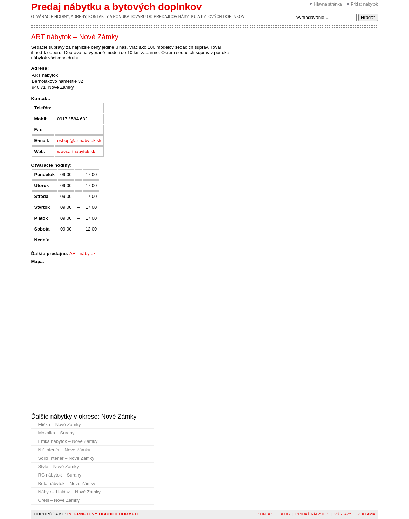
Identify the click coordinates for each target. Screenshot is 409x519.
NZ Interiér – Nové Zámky (64, 449)
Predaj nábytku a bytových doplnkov (116, 6)
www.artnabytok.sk (76, 151)
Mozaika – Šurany (56, 432)
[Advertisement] (272, 49)
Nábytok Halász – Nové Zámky (69, 491)
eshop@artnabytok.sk (79, 140)
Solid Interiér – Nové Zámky (66, 458)
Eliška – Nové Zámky (59, 424)
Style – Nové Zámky (58, 466)
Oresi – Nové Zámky (59, 500)
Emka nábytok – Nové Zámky (68, 441)
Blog (284, 514)
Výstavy (343, 514)
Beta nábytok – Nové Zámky (66, 483)
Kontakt (266, 514)
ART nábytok (82, 253)
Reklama (366, 514)
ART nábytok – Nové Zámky (74, 37)
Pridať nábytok (364, 4)
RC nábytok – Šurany (60, 475)
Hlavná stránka (328, 4)
